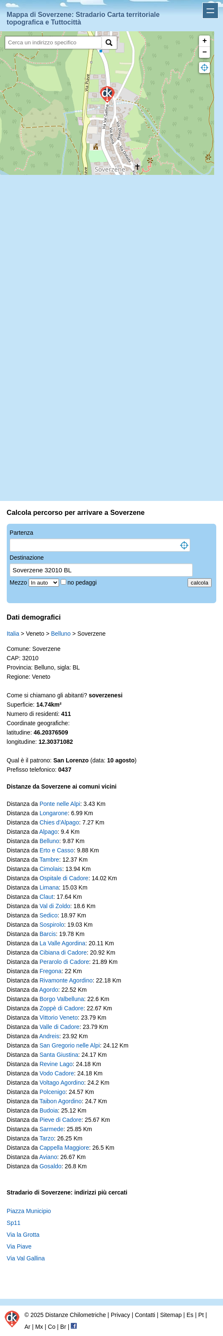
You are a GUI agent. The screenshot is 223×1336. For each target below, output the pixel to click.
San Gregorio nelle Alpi (70, 1045)
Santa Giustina (59, 1054)
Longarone (54, 813)
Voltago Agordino (62, 1082)
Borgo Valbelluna (62, 999)
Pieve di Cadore (61, 1119)
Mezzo (19, 582)
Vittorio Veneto (59, 1017)
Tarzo (46, 1138)
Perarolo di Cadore (64, 961)
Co (52, 1326)
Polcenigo (53, 1091)
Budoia (49, 1110)
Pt (201, 1315)
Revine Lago (56, 1064)
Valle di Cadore (60, 1026)
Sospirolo (52, 924)
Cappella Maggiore (64, 1147)
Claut (47, 896)
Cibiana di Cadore (63, 952)
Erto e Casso (57, 850)
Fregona (51, 971)
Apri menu (210, 11)
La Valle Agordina (63, 943)
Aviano (48, 1157)
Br (63, 1326)
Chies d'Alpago (59, 822)
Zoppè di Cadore (61, 1008)
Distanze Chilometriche (75, 1315)
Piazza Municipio (29, 1211)
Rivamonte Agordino (66, 980)
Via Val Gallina (26, 1258)
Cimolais (51, 868)
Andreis (49, 1036)
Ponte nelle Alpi (60, 803)
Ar (27, 1326)
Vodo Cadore (57, 1073)
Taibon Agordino (60, 1101)
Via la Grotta (23, 1234)
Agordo (48, 989)
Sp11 (14, 1222)
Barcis (48, 934)
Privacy (120, 1315)
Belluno (61, 633)
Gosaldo (51, 1166)
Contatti (145, 1315)
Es (189, 1315)
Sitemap (171, 1315)
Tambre (49, 859)
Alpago (48, 831)
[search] (53, 42)
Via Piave (19, 1246)
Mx (39, 1326)
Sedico (49, 915)
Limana (49, 887)
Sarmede (52, 1129)
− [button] (204, 52)
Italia (13, 633)
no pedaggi (82, 582)
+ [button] (204, 41)
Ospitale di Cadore (64, 878)
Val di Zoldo (55, 906)
